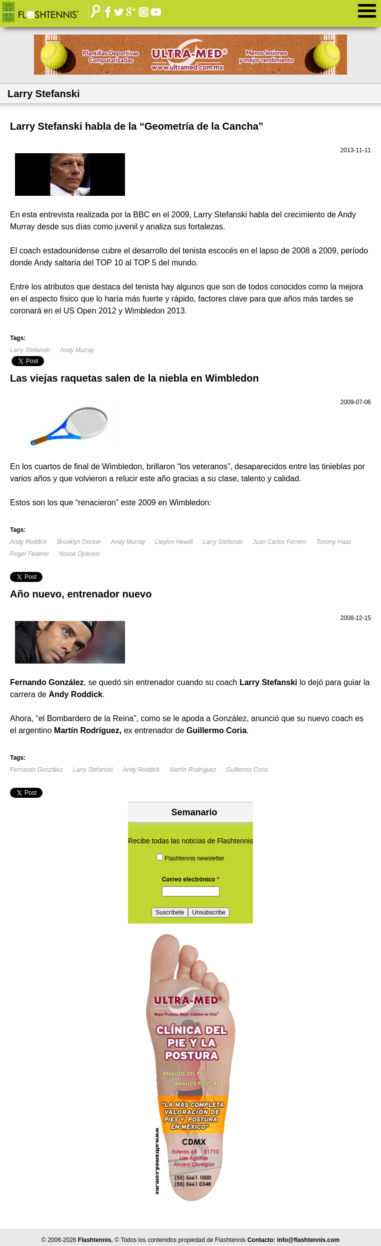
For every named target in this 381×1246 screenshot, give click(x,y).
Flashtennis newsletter (194, 858)
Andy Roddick (28, 541)
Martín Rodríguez (193, 769)
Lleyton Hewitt (173, 541)
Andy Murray (77, 350)
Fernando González (36, 769)
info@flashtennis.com (308, 1239)
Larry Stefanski (30, 350)
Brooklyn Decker (79, 541)
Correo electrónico (191, 879)
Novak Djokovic (79, 553)
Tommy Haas (333, 541)
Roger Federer (29, 553)
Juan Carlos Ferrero (279, 541)
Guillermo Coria (247, 769)
